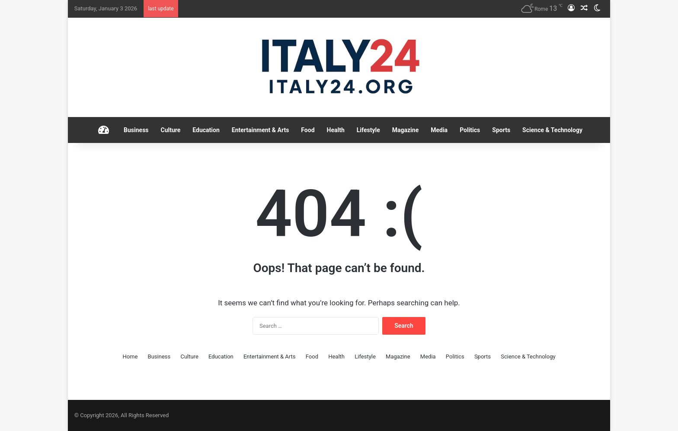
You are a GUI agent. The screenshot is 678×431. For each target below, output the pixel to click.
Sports (501, 130)
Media (439, 130)
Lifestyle (368, 130)
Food (307, 130)
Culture (171, 130)
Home (130, 356)
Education (205, 130)
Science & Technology (552, 130)
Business (136, 130)
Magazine (405, 130)
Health (336, 130)
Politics (470, 130)
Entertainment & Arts (260, 130)
